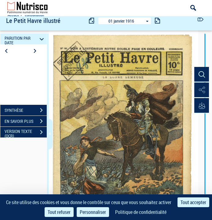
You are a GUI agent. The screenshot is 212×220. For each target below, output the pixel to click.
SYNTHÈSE (26, 110)
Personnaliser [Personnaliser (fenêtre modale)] (93, 212)
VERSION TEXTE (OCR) (26, 133)
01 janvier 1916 (121, 21)
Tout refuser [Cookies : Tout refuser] (59, 212)
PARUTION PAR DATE (25, 39)
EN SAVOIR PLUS (26, 121)
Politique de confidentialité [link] (140, 212)
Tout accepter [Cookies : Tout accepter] (193, 202)
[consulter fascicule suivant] (157, 20)
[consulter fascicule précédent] (92, 20)
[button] (201, 74)
